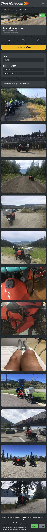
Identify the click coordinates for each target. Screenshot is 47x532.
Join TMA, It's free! (23, 47)
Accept (34, 526)
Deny (42, 526)
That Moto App (6, 10)
